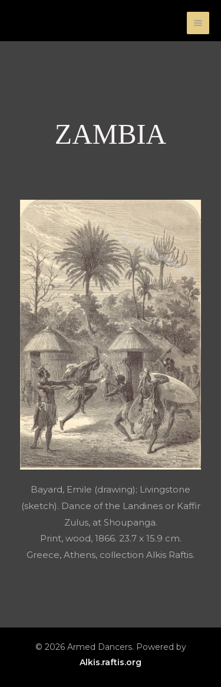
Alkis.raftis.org (110, 662)
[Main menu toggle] (198, 23)
